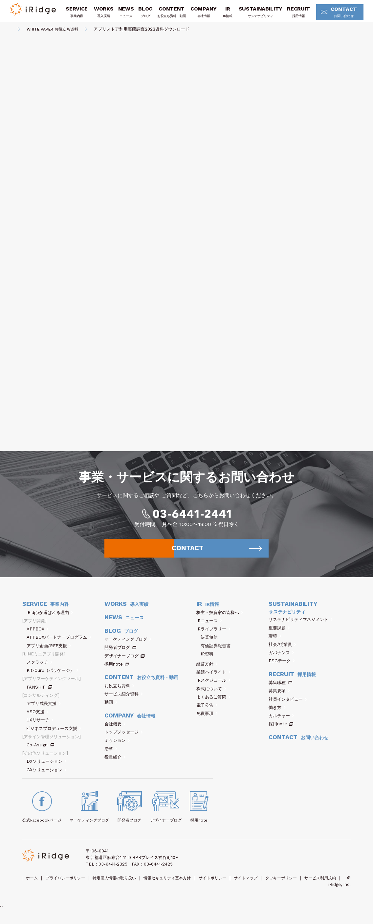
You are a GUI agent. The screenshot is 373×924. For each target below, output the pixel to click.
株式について (211, 695)
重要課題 (279, 634)
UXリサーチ (40, 726)
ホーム (32, 884)
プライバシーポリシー (68, 884)
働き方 (277, 714)
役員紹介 (115, 763)
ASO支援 (38, 718)
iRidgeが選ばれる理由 (50, 619)
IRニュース (209, 627)
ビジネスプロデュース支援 (53, 734)
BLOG (145, 14)
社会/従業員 (282, 651)
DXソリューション (47, 767)
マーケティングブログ (127, 645)
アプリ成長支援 (44, 710)
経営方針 (207, 670)
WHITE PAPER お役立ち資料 (55, 31)
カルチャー (281, 722)
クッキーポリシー (302, 884)
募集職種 (280, 689)
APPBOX (38, 635)
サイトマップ (263, 884)
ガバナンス (281, 659)
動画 (110, 708)
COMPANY (203, 14)
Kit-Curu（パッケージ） (52, 676)
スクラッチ (39, 668)
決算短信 (209, 643)
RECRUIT (297, 14)
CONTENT (171, 14)
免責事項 (207, 719)
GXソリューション (47, 776)
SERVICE (76, 14)
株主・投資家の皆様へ (219, 619)
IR (227, 14)
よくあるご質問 (213, 703)
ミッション (117, 746)
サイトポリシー (228, 884)
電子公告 (207, 711)
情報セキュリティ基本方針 (179, 884)
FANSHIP (39, 693)
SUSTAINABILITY (260, 14)
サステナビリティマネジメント (301, 626)
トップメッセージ (123, 738)
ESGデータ (282, 667)
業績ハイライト (213, 678)
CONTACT (338, 14)
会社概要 (115, 730)
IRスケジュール (213, 686)
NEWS (125, 14)
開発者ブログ (117, 653)
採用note (113, 670)
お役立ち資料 (119, 692)
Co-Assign (40, 751)
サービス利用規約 (39, 891)
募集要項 (279, 697)
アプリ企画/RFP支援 (49, 651)
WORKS (103, 14)
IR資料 (207, 660)
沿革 (110, 755)
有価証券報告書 (215, 651)
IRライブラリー (213, 635)
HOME (9, 31)
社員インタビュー (288, 705)
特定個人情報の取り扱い (121, 884)
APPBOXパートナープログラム (59, 643)
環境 (275, 642)
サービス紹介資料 (123, 700)
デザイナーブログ (121, 662)
